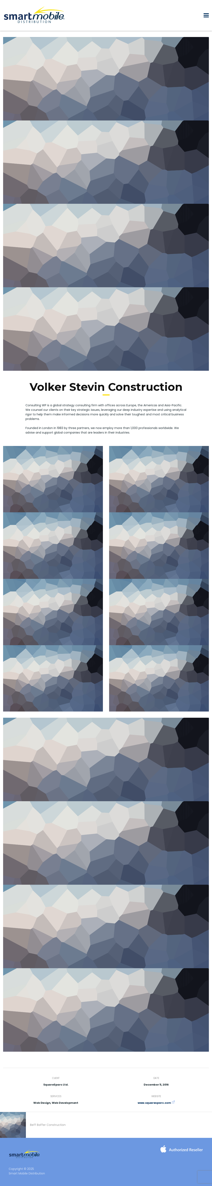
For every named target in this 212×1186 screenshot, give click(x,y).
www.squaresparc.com (154, 1103)
